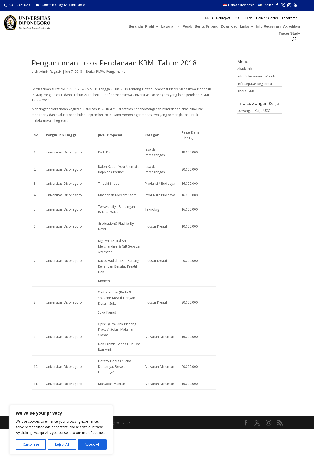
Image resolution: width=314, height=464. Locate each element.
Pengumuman (116, 71)
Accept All (92, 444)
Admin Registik (50, 71)
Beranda (136, 26)
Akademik (244, 68)
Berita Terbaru (206, 26)
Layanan (168, 26)
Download (229, 26)
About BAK (245, 91)
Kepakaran (289, 18)
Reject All (62, 444)
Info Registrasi (268, 26)
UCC (236, 18)
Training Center (266, 18)
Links (244, 26)
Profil (149, 26)
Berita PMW (95, 71)
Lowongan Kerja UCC (253, 110)
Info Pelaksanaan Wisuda (256, 76)
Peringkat (223, 18)
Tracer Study (289, 33)
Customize (31, 444)
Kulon (248, 18)
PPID (209, 18)
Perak (187, 26)
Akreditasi (291, 26)
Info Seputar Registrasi (254, 83)
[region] (61, 430)
